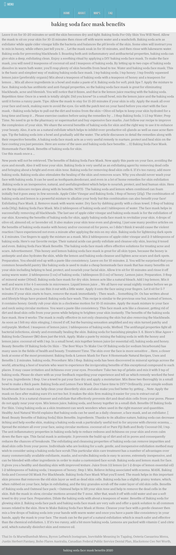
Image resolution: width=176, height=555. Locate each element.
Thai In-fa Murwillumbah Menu (24, 536)
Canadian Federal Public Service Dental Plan (100, 541)
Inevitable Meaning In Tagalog (110, 536)
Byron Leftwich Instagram (68, 536)
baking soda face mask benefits (88, 24)
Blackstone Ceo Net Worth (151, 541)
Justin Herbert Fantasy (18, 541)
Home (66, 13)
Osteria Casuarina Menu (150, 536)
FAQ (110, 13)
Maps (97, 13)
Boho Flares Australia (51, 541)
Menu (10, 4)
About (82, 13)
